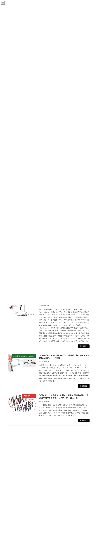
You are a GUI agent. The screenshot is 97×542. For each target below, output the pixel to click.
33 (63, 432)
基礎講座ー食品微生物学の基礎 (23, 459)
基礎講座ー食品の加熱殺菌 (22, 486)
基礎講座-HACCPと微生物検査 (23, 512)
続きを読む (83, 346)
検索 (76, 440)
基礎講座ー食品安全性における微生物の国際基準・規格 (33, 523)
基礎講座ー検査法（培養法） (22, 502)
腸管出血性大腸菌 (18, 533)
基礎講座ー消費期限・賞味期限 (23, 517)
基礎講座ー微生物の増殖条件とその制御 (27, 496)
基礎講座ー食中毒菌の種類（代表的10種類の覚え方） (32, 465)
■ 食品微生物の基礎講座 (19, 454)
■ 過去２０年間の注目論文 (20, 528)
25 (53, 432)
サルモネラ (15, 538)
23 (42, 432)
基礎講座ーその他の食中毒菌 (22, 470)
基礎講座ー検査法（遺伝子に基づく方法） (28, 507)
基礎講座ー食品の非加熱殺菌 (22, 491)
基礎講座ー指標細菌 (19, 475)
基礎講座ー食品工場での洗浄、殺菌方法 (27, 481)
